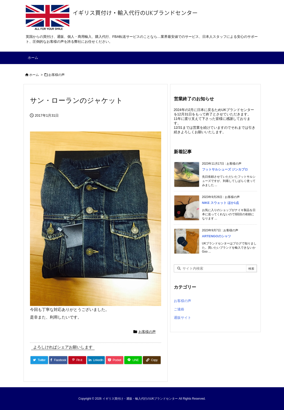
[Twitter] (39, 360)
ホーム (34, 75)
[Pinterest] (77, 360)
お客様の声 (57, 75)
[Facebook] (58, 360)
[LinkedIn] (96, 360)
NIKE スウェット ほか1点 (220, 203)
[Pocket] (114, 360)
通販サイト (182, 318)
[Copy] (151, 360)
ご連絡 (179, 309)
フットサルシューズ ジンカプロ (225, 169)
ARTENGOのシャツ (216, 236)
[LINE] (133, 360)
